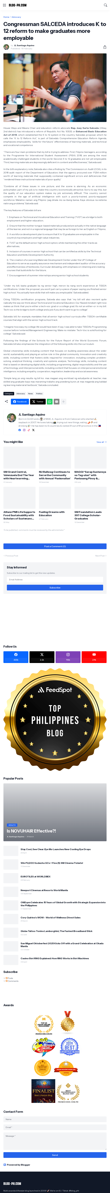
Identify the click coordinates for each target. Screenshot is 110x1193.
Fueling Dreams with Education (52, 513)
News (30, 393)
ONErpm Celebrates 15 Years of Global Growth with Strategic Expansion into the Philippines (63, 904)
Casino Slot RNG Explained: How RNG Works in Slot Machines (55, 958)
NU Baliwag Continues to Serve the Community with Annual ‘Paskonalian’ (55, 475)
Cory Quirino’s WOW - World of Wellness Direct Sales (50, 917)
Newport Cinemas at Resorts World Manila (44, 890)
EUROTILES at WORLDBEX (35, 876)
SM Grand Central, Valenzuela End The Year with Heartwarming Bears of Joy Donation (18, 475)
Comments (12, 981)
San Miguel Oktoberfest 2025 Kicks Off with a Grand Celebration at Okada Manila (62, 945)
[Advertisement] (55, 619)
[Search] (105, 5)
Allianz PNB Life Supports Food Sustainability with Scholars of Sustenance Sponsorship (19, 515)
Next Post (100, 555)
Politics (39, 393)
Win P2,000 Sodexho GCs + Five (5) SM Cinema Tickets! (52, 863)
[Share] (104, 47)
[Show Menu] (4, 5)
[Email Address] (55, 579)
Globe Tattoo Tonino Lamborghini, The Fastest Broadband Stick (56, 931)
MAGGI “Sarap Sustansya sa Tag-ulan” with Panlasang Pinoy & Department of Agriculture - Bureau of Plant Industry (90, 475)
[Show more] (63, 401)
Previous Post (11, 555)
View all (100, 442)
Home (6, 17)
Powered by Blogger (16, 1164)
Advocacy (16, 17)
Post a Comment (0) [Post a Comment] (55, 546)
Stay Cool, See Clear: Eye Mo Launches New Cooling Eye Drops (56, 849)
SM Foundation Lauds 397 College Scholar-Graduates (88, 515)
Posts (9, 978)
